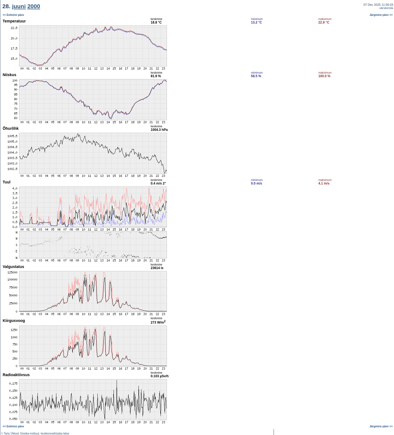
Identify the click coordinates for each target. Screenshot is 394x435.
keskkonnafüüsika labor (55, 433)
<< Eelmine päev (13, 14)
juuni (19, 6)
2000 (33, 6)
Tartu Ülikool (11, 433)
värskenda (386, 8)
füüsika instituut (29, 433)
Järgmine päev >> (381, 14)
